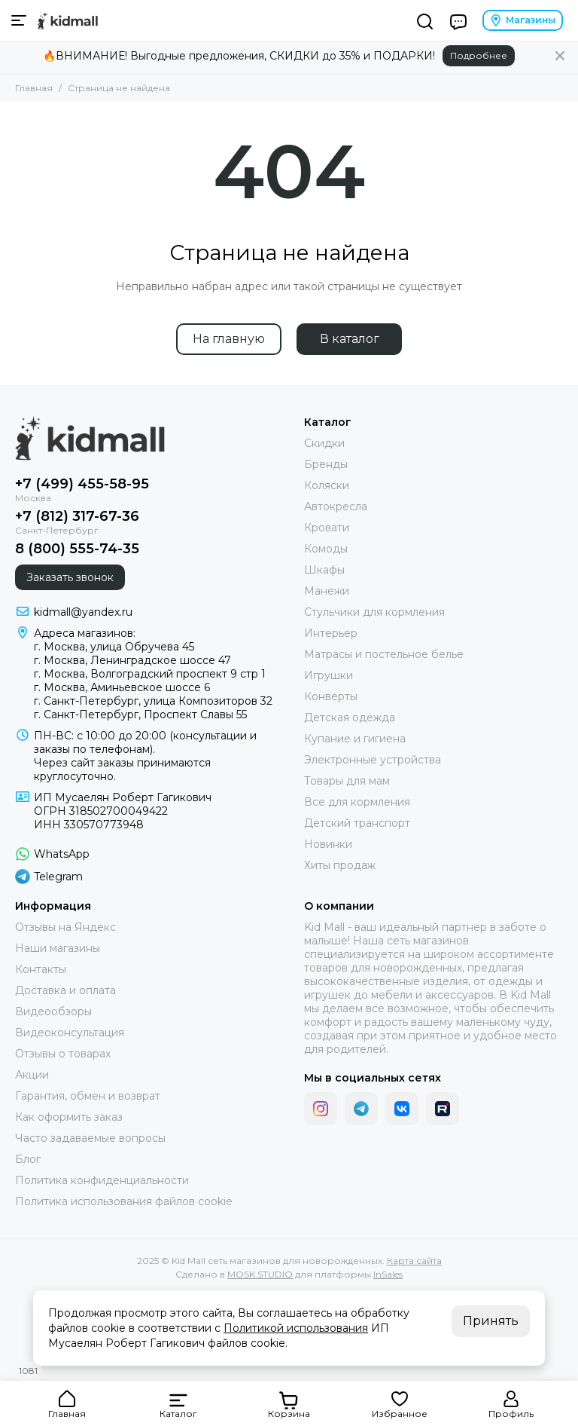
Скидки (324, 443)
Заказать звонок (70, 577)
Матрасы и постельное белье (384, 654)
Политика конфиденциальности (102, 1180)
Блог (28, 1159)
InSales (388, 1274)
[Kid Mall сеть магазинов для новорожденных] (68, 20)
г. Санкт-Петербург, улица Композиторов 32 (153, 701)
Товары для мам (347, 781)
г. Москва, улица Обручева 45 (114, 646)
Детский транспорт (357, 823)
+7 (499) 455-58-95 (82, 484)
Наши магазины (57, 948)
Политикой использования (296, 1328)
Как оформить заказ (69, 1117)
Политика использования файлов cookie (124, 1201)
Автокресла (335, 506)
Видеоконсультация (69, 1032)
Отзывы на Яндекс (65, 927)
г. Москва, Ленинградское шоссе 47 (132, 660)
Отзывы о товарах (63, 1053)
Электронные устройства (372, 760)
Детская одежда (349, 717)
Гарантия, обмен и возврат (87, 1096)
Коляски (326, 485)
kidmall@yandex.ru (83, 612)
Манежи (326, 591)
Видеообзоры (53, 1011)
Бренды (326, 464)
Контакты (40, 969)
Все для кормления (357, 802)
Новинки (328, 844)
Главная (34, 87)
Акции (32, 1075)
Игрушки (328, 675)
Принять (491, 1321)
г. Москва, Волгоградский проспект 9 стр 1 (150, 674)
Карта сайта (414, 1260)
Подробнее (478, 55)
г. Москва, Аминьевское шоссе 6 (122, 687)
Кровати (326, 527)
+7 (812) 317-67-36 (77, 516)
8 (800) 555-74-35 (77, 548)
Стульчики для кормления (374, 612)
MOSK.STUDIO (260, 1274)
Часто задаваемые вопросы (90, 1138)
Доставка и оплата (65, 990)
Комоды (326, 548)
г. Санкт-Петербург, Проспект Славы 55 (140, 714)
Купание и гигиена (355, 738)
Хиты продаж (340, 865)
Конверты (330, 696)
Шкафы (324, 570)
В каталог (349, 339)
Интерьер (330, 633)
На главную (229, 339)
